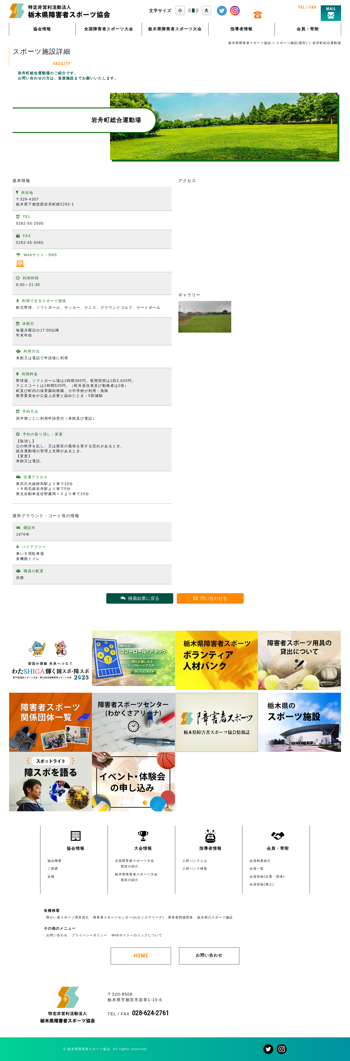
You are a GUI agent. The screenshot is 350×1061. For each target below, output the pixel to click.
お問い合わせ (57, 935)
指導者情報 (241, 29)
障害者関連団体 (180, 917)
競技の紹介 (130, 866)
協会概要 (55, 860)
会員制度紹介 (260, 860)
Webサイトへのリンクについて (137, 935)
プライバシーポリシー (89, 935)
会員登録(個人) (262, 884)
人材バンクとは (194, 860)
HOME (140, 956)
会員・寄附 (308, 29)
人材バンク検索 (194, 868)
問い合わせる (210, 598)
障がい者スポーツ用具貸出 (67, 917)
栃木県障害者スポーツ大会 (175, 29)
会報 (51, 876)
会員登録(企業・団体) (267, 876)
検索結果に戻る (139, 598)
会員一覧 (257, 868)
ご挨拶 (53, 868)
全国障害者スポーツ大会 (108, 29)
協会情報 (42, 29)
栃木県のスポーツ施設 (215, 917)
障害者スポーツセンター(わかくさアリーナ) (128, 917)
